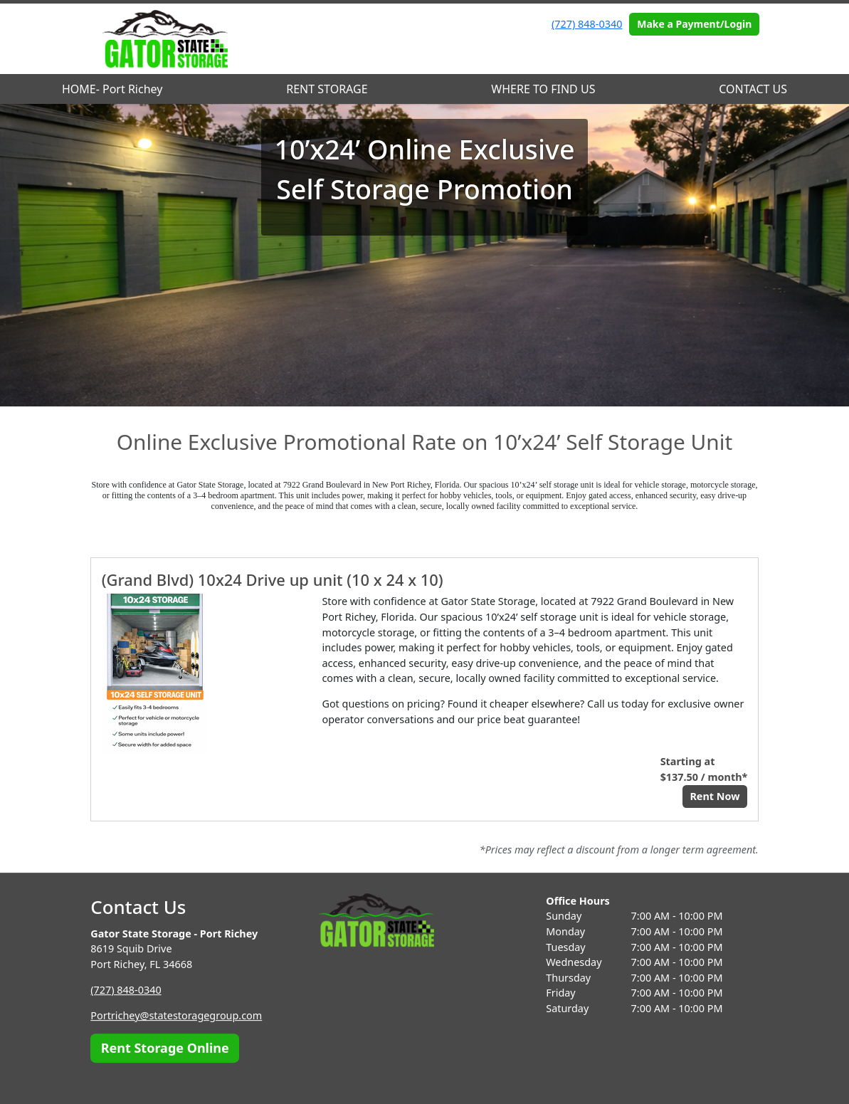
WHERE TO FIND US (543, 89)
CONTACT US (753, 89)
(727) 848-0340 (587, 24)
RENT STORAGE (326, 89)
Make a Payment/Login (694, 24)
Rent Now (714, 796)
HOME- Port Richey (112, 89)
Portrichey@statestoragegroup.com (176, 1015)
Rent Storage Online (165, 1047)
